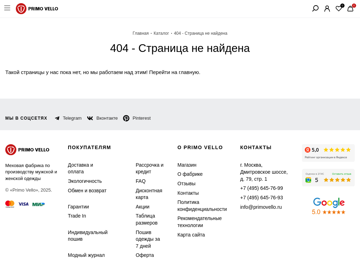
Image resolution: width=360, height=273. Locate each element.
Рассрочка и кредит (145, 168)
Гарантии (78, 206)
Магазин (185, 165)
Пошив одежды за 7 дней (145, 239)
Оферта (140, 255)
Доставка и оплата (79, 168)
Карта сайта (188, 235)
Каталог (163, 33)
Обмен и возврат (85, 190)
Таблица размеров (142, 219)
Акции (139, 206)
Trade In (76, 216)
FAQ (137, 181)
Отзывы (184, 183)
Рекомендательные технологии (195, 222)
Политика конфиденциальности (198, 206)
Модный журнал (85, 255)
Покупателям (90, 147)
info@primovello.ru (256, 199)
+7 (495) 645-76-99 (256, 181)
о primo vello (199, 147)
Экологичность (83, 181)
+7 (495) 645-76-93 (256, 190)
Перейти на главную (159, 72)
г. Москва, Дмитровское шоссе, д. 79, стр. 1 (262, 168)
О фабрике (187, 174)
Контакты (186, 193)
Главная (144, 33)
